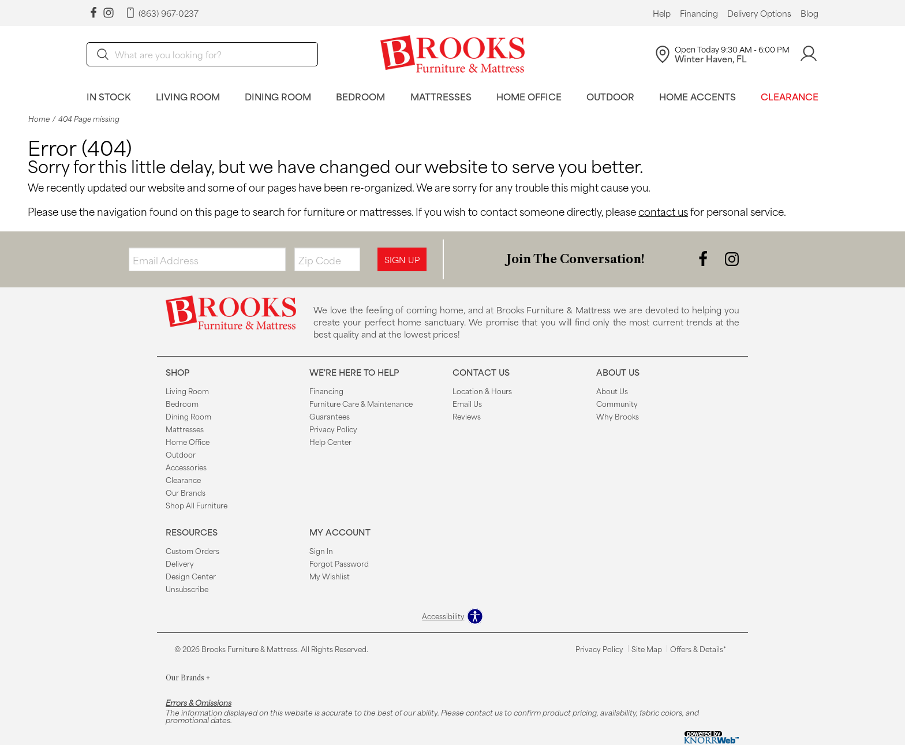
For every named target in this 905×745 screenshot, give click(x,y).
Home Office (529, 96)
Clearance (789, 96)
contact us (663, 211)
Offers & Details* (698, 648)
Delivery (180, 563)
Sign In (321, 550)
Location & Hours (482, 390)
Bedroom (360, 96)
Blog (809, 13)
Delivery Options (759, 13)
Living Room (188, 96)
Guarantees (329, 416)
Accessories (186, 467)
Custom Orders (192, 550)
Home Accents (697, 96)
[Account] (808, 54)
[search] (202, 54)
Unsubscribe (187, 588)
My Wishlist (329, 576)
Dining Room (278, 96)
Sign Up (402, 259)
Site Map (646, 648)
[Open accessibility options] (452, 616)
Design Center (191, 576)
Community (617, 403)
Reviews (466, 416)
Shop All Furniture (196, 505)
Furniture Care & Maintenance (361, 403)
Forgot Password (339, 563)
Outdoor (610, 96)
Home (39, 118)
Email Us (467, 403)
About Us (612, 390)
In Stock (109, 96)
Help (662, 13)
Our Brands (185, 492)
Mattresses (441, 96)
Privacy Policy (333, 429)
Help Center (330, 441)
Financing (699, 13)
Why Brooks (617, 416)
